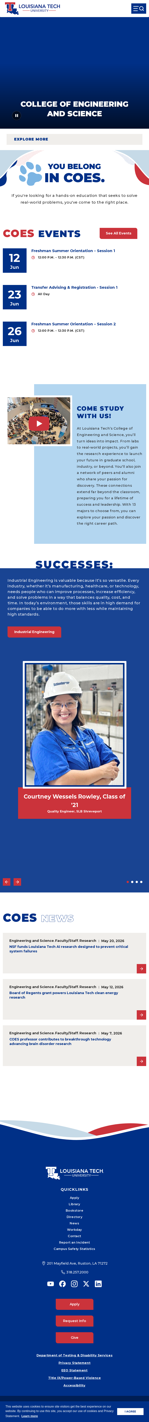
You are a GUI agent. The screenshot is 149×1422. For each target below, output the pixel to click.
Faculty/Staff (66, 941)
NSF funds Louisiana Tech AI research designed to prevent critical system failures (68, 949)
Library (74, 1204)
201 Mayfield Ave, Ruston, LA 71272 (77, 1263)
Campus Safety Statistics (74, 1249)
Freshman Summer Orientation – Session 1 (73, 251)
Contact (74, 1236)
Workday (74, 1230)
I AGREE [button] (130, 1411)
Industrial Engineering (34, 632)
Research (87, 941)
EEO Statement (74, 1370)
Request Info (74, 1321)
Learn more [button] (29, 1416)
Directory (75, 1217)
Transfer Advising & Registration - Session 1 (74, 287)
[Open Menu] (138, 8)
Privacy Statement (74, 1363)
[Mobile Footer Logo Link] (74, 1170)
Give (74, 1338)
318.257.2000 (77, 1272)
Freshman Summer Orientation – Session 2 (73, 324)
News (74, 1223)
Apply (74, 1198)
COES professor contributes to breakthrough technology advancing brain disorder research (60, 1041)
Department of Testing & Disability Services (74, 1355)
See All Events (118, 233)
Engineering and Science (31, 941)
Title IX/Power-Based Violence (74, 1378)
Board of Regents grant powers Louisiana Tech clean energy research (63, 995)
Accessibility (74, 1385)
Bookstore (74, 1210)
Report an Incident (74, 1242)
